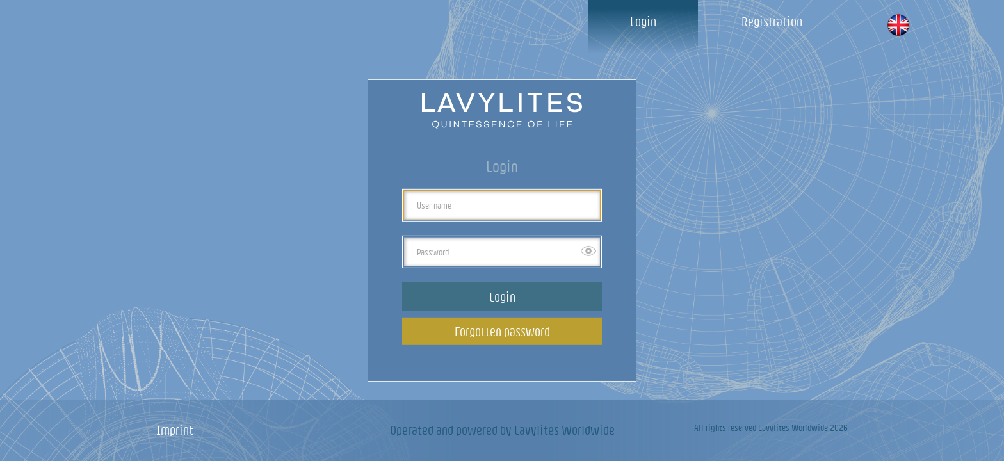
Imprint (174, 430)
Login (643, 21)
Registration (771, 21)
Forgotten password (502, 331)
